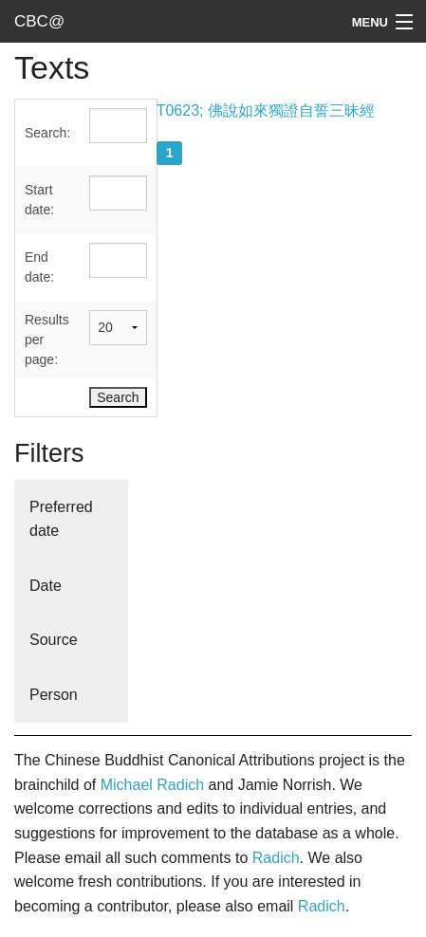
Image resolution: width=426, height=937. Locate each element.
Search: (47, 132)
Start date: (39, 199)
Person (53, 695)
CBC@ (39, 21)
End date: (39, 267)
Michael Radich (152, 785)
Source (53, 640)
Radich (276, 858)
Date (45, 586)
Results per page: (47, 339)
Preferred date (61, 519)
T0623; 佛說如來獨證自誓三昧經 (266, 110)
